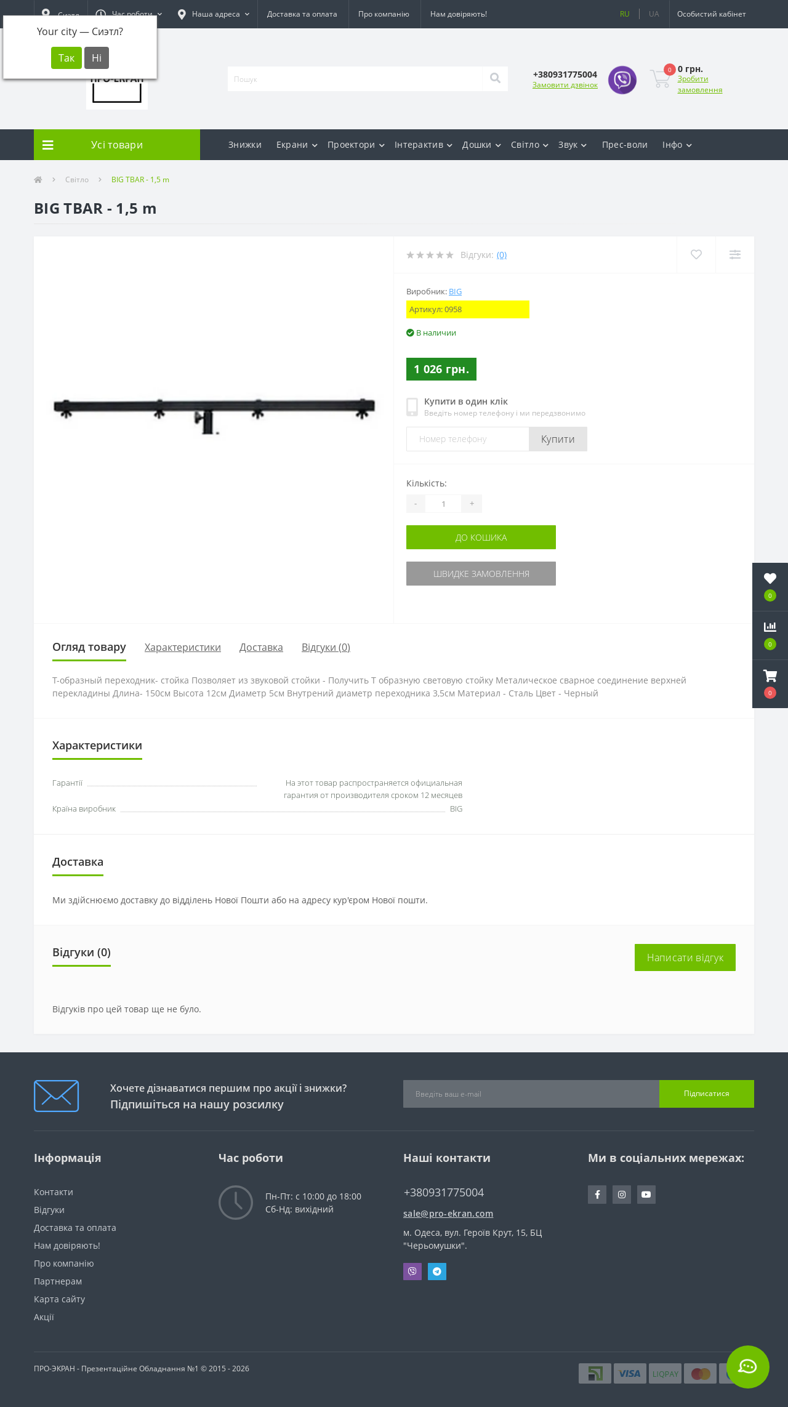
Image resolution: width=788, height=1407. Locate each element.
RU (625, 14)
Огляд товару (89, 646)
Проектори (356, 144)
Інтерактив (423, 144)
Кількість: (426, 483)
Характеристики (183, 647)
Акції (44, 1317)
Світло (530, 144)
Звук (572, 144)
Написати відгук (685, 957)
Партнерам (58, 1281)
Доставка (261, 647)
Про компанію (383, 14)
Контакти (53, 1192)
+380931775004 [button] (444, 1192)
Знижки (245, 144)
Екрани (297, 144)
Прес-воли (625, 144)
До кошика (481, 537)
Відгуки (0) (326, 647)
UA (654, 14)
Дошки (481, 144)
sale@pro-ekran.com (448, 1213)
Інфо (677, 144)
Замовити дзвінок (565, 84)
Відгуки (49, 1210)
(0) (502, 254)
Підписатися (707, 1093)
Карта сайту (59, 1299)
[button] (128, 14)
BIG (455, 291)
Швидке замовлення (481, 573)
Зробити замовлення (700, 84)
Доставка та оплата (302, 14)
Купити (558, 439)
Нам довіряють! (458, 14)
